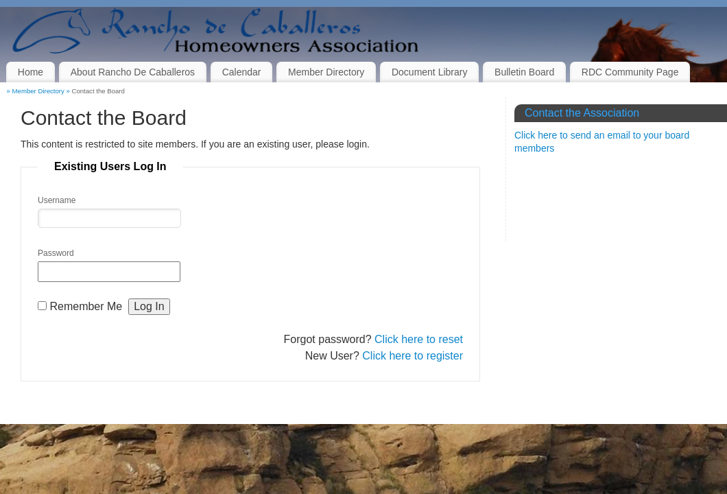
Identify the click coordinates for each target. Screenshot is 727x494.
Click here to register (412, 356)
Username (56, 200)
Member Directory (326, 72)
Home (30, 72)
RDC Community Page (630, 72)
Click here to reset (418, 339)
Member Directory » (42, 91)
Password (56, 253)
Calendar (241, 72)
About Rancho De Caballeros (133, 72)
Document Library (430, 72)
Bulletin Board (524, 72)
